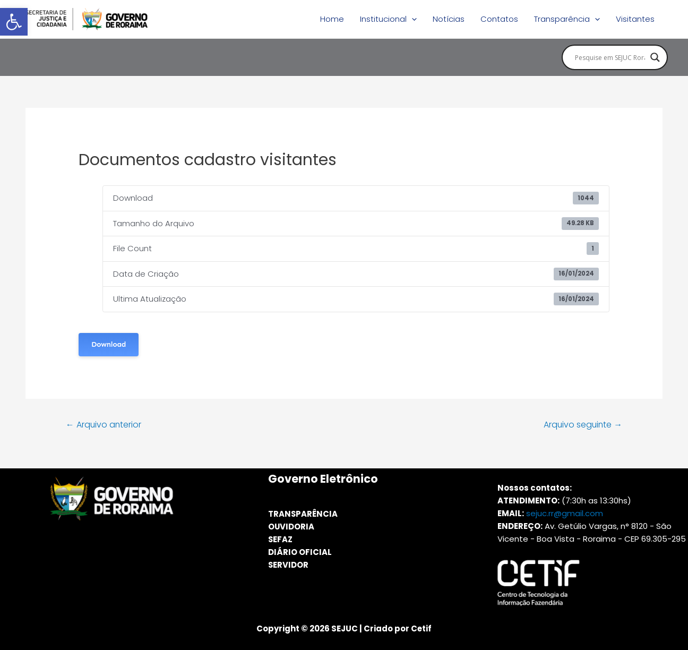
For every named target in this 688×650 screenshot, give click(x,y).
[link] (14, 22)
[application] (412, 19)
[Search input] (610, 57)
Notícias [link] (449, 18)
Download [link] (108, 344)
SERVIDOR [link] (288, 564)
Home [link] (332, 18)
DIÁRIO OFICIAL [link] (300, 552)
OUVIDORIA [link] (291, 526)
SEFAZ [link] (280, 539)
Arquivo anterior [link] (104, 424)
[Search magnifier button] (655, 57)
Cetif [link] (421, 628)
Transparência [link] (567, 19)
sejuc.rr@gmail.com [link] (564, 513)
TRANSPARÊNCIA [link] (303, 513)
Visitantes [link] (635, 18)
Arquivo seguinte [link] (582, 424)
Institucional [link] (388, 19)
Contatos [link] (499, 18)
